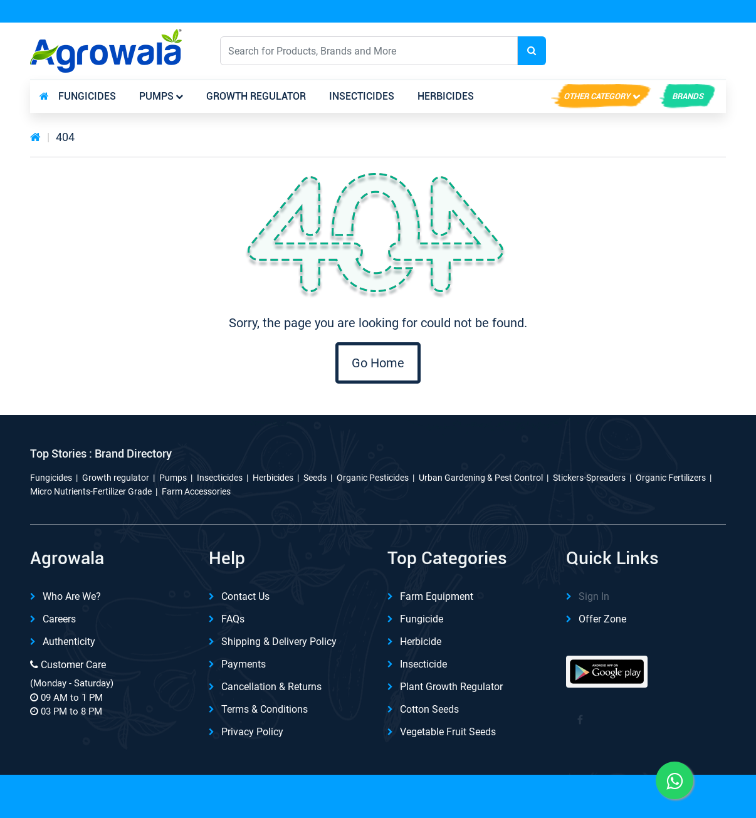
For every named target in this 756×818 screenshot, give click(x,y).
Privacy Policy (252, 732)
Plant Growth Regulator (451, 687)
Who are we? (72, 596)
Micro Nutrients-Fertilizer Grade (91, 491)
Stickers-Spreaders (589, 478)
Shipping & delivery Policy (279, 642)
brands (687, 96)
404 (65, 137)
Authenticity (69, 642)
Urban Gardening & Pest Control (481, 478)
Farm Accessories (196, 491)
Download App (588, 12)
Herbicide (420, 642)
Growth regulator (256, 96)
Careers (59, 619)
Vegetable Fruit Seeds (448, 732)
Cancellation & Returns (271, 687)
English (609, 50)
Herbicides (445, 96)
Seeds (315, 478)
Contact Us (245, 596)
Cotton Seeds (429, 709)
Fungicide (421, 619)
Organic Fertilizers (671, 478)
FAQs (232, 619)
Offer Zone (602, 619)
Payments (243, 664)
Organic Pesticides (373, 478)
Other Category (597, 96)
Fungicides (87, 96)
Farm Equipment (436, 596)
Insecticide (423, 664)
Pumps (156, 96)
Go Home (378, 362)
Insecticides (361, 96)
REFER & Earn (690, 12)
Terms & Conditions (264, 709)
